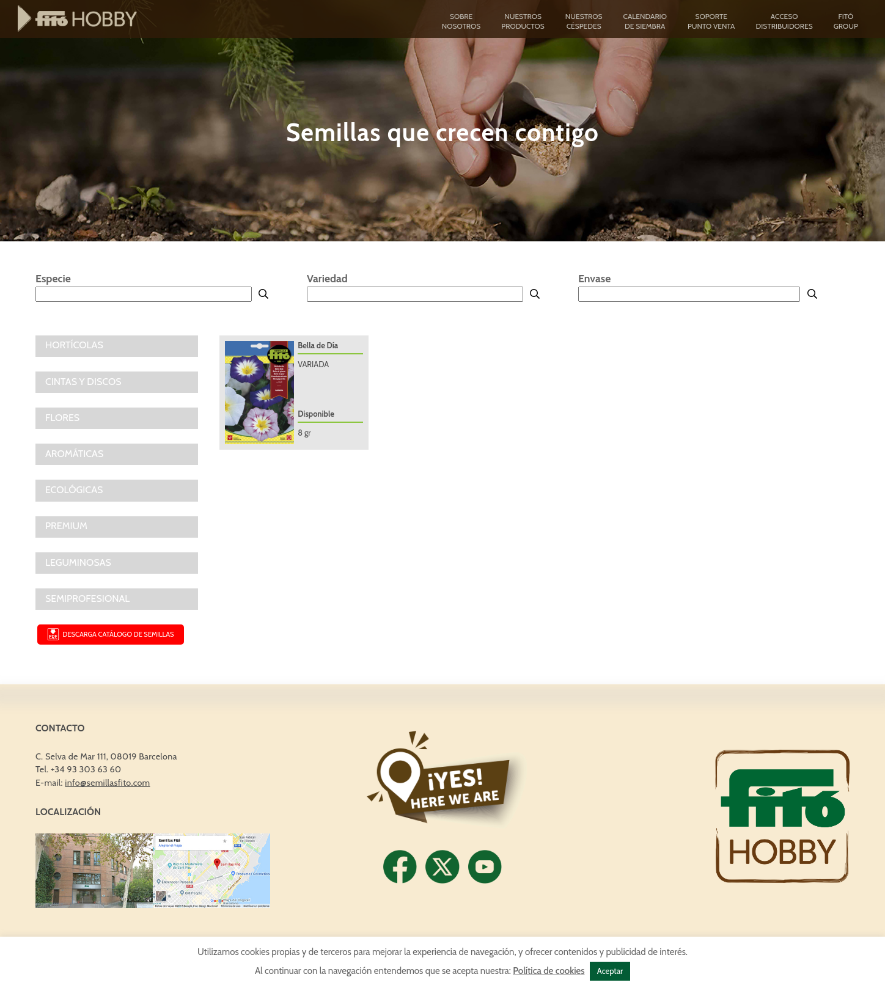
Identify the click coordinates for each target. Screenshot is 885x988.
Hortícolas (74, 345)
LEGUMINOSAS (78, 562)
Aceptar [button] (610, 971)
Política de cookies (548, 970)
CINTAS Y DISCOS (83, 381)
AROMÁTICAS (74, 453)
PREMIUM (66, 526)
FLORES (62, 417)
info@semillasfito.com (107, 782)
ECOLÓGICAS (74, 490)
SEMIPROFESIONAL (87, 598)
